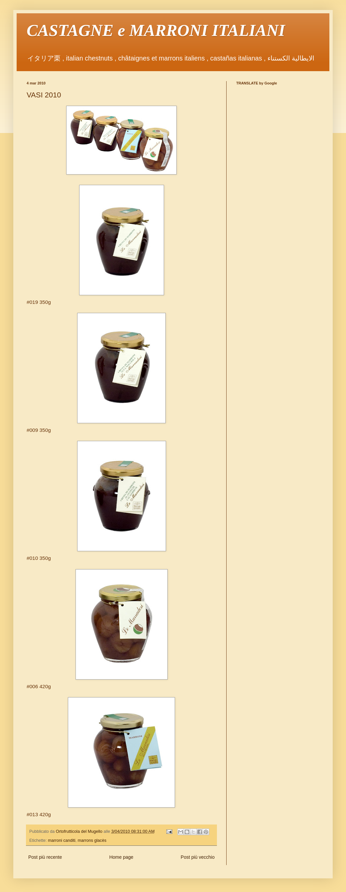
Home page (121, 857)
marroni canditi (62, 840)
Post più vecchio (198, 857)
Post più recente (45, 857)
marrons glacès (92, 840)
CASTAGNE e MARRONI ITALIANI (156, 30)
